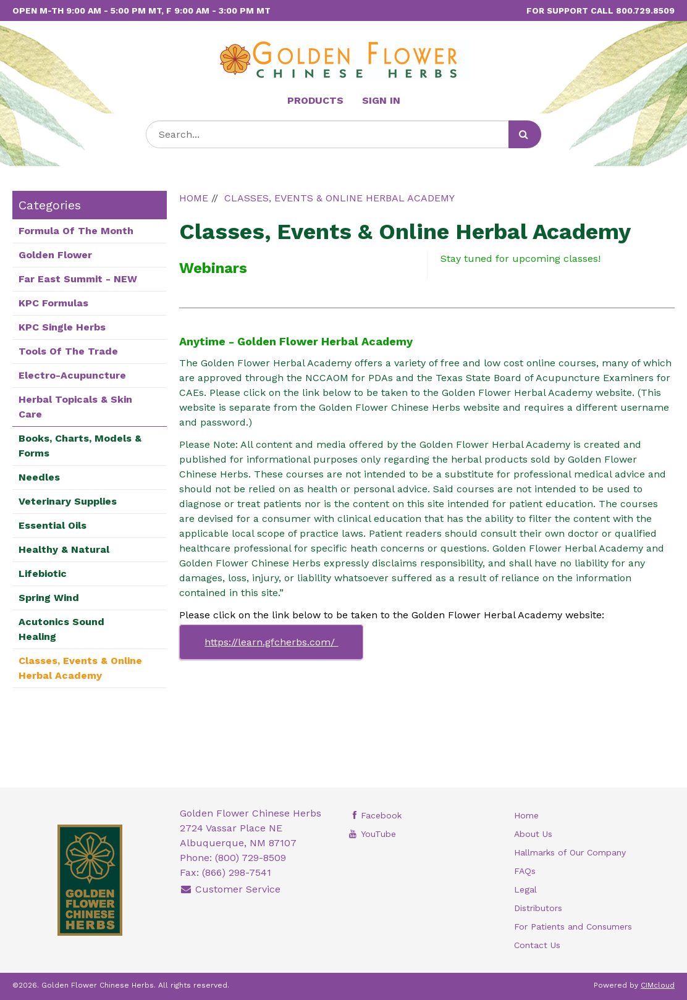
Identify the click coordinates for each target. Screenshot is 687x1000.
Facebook (374, 815)
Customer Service (230, 889)
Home (526, 815)
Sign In (381, 100)
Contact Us (537, 945)
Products (315, 100)
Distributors (538, 908)
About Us (533, 834)
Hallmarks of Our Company (570, 852)
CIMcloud (658, 985)
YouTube (371, 834)
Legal (525, 889)
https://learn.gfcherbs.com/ (271, 642)
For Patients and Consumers (573, 926)
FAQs (525, 871)
